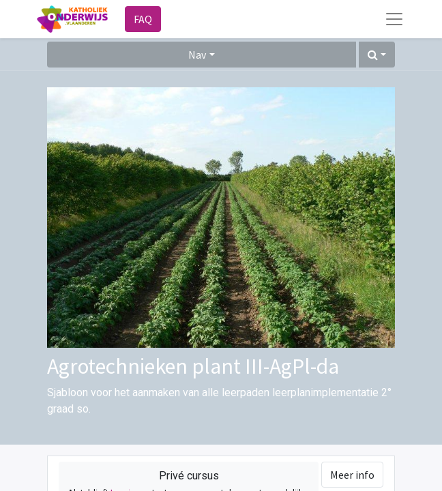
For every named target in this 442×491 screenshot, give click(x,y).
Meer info (352, 474)
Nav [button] (197, 54)
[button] (377, 55)
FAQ (143, 19)
